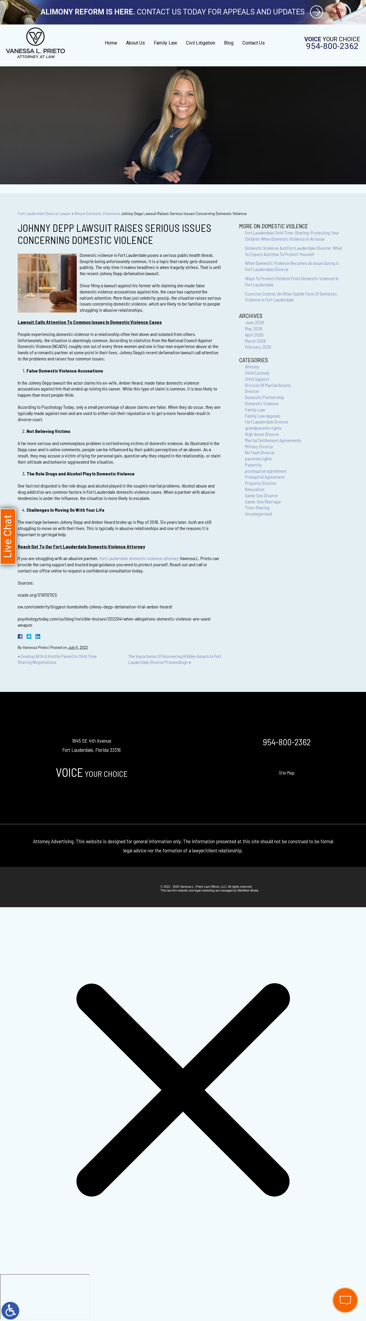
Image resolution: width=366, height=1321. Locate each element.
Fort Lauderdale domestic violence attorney (139, 558)
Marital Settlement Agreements (273, 440)
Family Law (165, 43)
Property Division (260, 483)
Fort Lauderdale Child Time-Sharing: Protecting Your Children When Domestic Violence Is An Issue (292, 236)
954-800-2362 (332, 46)
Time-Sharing (257, 507)
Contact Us (253, 43)
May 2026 (253, 328)
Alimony (252, 366)
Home (111, 43)
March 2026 (255, 341)
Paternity (253, 464)
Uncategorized (258, 513)
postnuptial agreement (266, 471)
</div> (45, 1297)
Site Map (287, 772)
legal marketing (205, 890)
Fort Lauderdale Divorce (266, 421)
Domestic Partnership (264, 397)
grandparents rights (263, 428)
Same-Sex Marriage (263, 501)
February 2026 (258, 346)
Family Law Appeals (263, 416)
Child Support (257, 379)
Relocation (254, 489)
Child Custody (257, 372)
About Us (135, 43)
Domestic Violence (101, 213)
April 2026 (254, 334)
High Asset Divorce (262, 434)
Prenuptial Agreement (265, 477)
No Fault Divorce (259, 452)
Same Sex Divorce (261, 495)
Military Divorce (259, 446)
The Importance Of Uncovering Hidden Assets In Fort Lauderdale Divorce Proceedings (174, 659)
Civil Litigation (200, 43)
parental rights (258, 458)
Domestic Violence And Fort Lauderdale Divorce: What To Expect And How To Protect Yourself (293, 251)
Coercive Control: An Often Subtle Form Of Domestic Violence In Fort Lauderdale (291, 297)
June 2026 (254, 322)
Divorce (252, 391)
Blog (228, 43)
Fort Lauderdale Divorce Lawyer (44, 213)
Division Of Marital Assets (268, 385)
